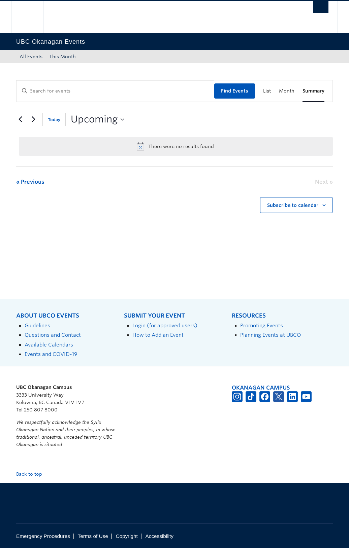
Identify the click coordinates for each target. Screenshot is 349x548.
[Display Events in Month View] (286, 91)
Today (54, 119)
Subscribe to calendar (292, 205)
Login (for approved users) (164, 325)
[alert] (176, 146)
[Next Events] (33, 119)
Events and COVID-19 (51, 354)
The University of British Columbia (32, 17)
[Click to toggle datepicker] (97, 119)
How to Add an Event (158, 335)
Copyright (126, 536)
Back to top (32, 474)
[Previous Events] (20, 119)
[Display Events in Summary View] (313, 91)
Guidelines (37, 325)
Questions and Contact (53, 335)
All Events (31, 56)
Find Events (234, 91)
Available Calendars (49, 345)
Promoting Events (261, 325)
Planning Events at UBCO (270, 335)
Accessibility (159, 536)
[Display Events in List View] (267, 91)
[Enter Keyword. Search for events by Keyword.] (115, 91)
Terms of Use (93, 536)
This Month (62, 56)
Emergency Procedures (43, 536)
